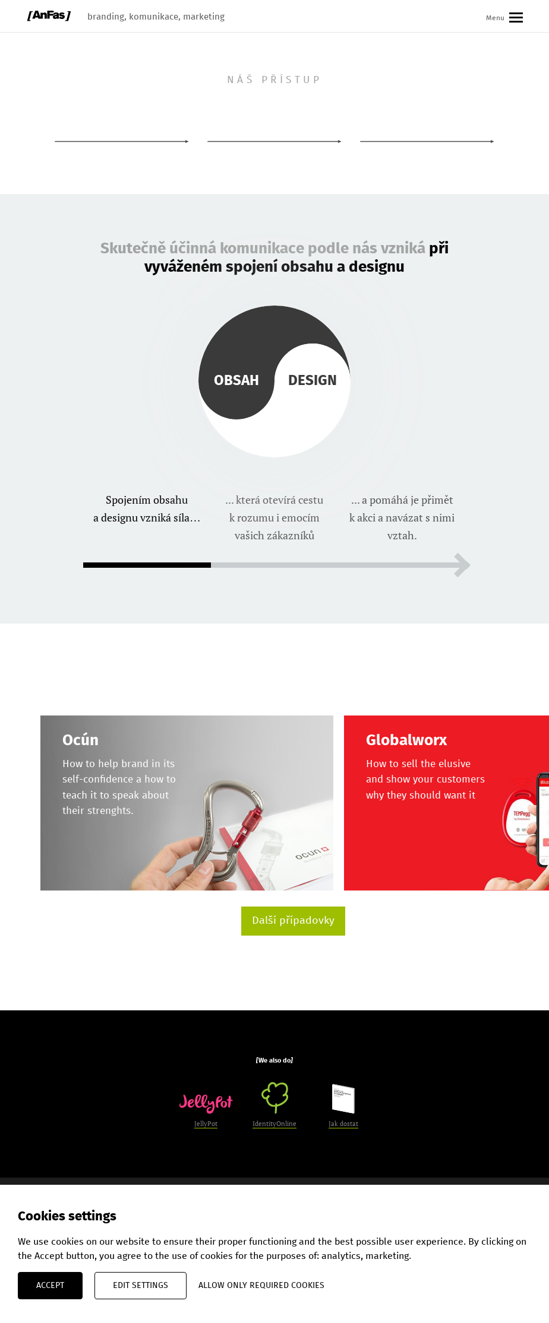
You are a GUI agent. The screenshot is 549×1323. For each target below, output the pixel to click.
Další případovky (293, 920)
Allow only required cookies (261, 1285)
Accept (50, 1285)
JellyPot (206, 1111)
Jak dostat (343, 1106)
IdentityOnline (274, 1105)
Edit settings (140, 1285)
